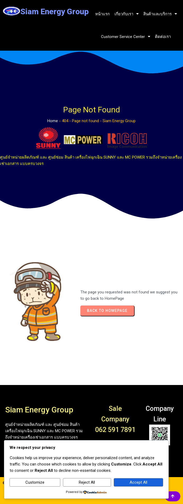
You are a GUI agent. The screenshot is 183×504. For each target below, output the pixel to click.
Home (52, 120)
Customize (34, 482)
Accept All (138, 482)
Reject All (87, 482)
